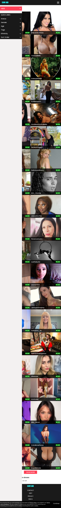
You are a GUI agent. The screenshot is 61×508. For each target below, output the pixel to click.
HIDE (11, 8)
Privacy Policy (33, 502)
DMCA (30, 499)
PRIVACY (30, 496)
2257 (30, 493)
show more (30, 472)
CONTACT (30, 490)
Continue (56, 503)
